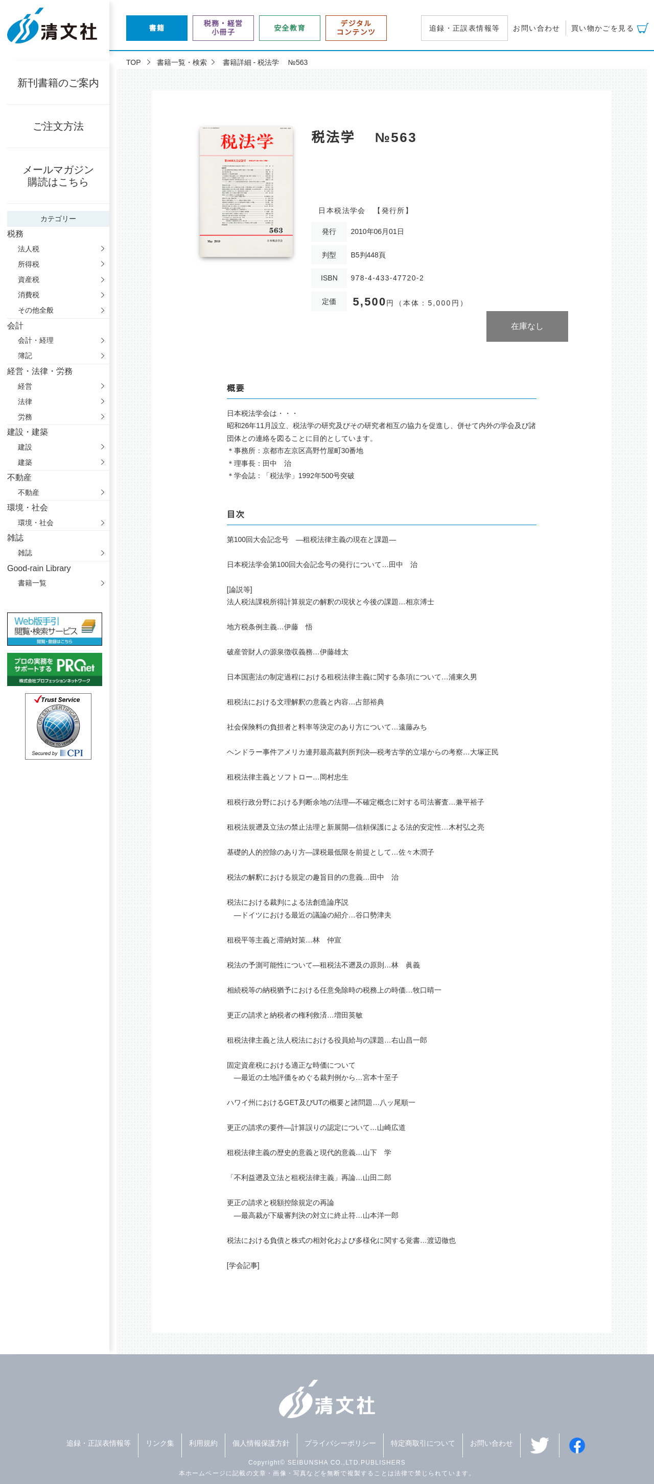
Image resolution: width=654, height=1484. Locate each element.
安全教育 (290, 28)
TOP (133, 62)
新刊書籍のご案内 (58, 82)
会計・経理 (36, 340)
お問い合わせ (536, 28)
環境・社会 (36, 523)
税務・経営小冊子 (223, 27)
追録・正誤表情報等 (464, 28)
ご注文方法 (58, 126)
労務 (25, 417)
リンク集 (160, 1443)
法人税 (28, 249)
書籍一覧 (32, 583)
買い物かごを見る (602, 28)
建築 (25, 462)
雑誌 (25, 553)
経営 (25, 386)
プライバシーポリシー (340, 1443)
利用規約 (203, 1443)
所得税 (28, 264)
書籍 (157, 28)
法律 (25, 401)
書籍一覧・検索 (182, 62)
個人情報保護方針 (261, 1443)
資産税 (28, 279)
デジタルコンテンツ (356, 27)
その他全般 (36, 310)
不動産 (28, 492)
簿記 (25, 355)
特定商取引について (423, 1443)
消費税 (28, 295)
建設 (25, 447)
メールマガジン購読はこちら (58, 175)
